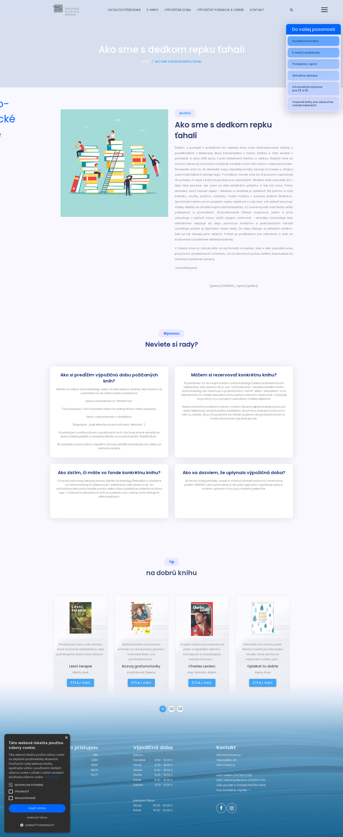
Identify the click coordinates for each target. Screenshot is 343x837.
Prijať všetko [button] (37, 808)
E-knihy (152, 10)
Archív (185, 113)
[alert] (37, 783)
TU (249, 790)
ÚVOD (146, 63)
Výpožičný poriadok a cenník (220, 10)
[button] (37, 825)
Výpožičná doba (177, 10)
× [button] (66, 738)
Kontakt (257, 10)
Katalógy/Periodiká (124, 10)
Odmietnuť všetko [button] (37, 817)
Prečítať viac (51, 777)
